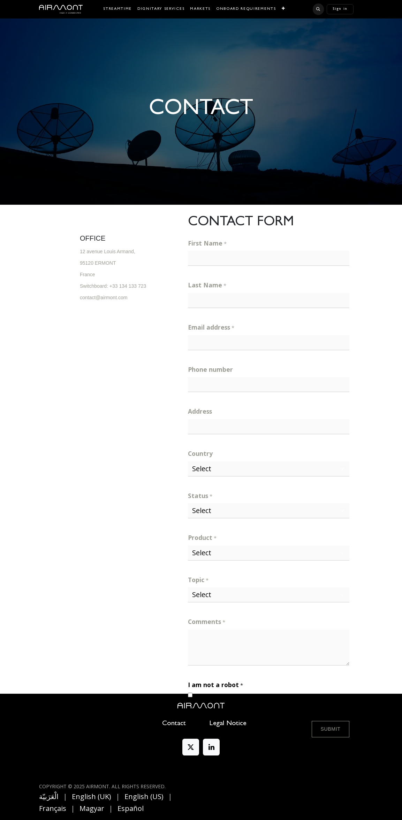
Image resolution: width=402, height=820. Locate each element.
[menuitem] (117, 9)
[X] (190, 747)
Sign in (340, 9)
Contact (174, 723)
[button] (318, 9)
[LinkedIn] (211, 747)
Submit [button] (330, 729)
